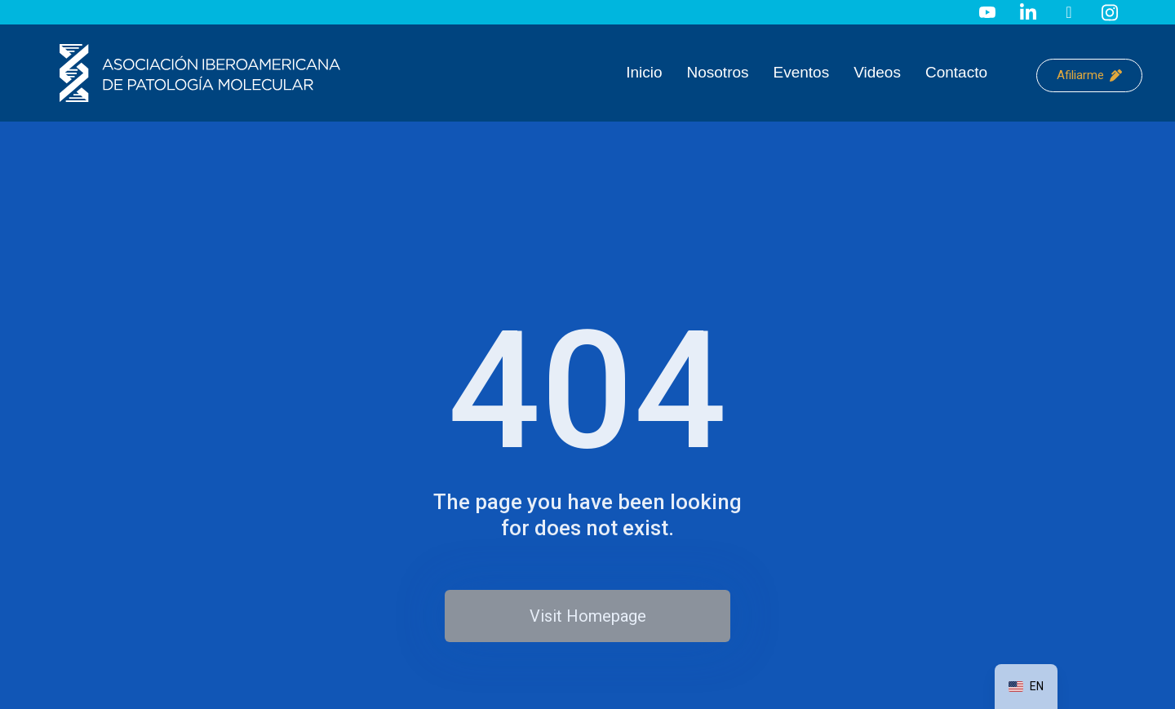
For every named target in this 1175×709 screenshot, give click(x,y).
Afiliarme (1089, 75)
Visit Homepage (588, 616)
